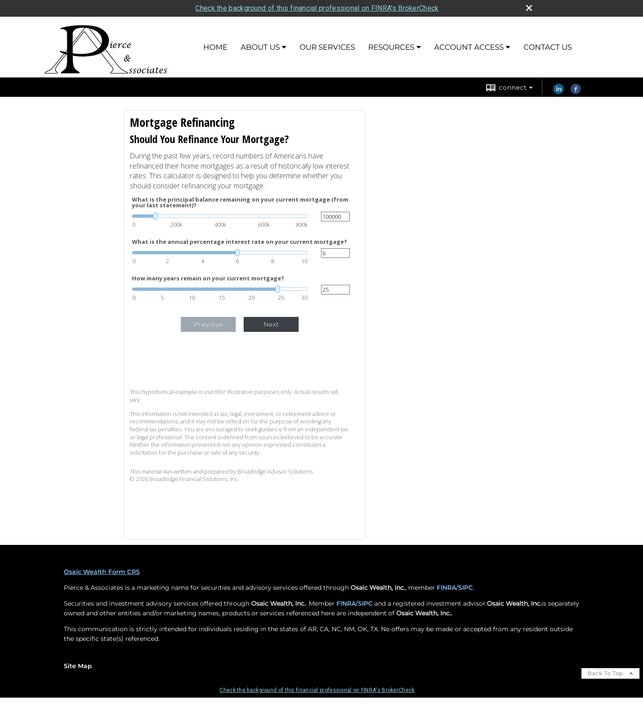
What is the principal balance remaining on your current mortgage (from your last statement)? (240, 202)
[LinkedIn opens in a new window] (558, 92)
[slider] (220, 216)
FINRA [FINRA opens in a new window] (446, 588)
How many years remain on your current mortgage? (208, 278)
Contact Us (547, 47)
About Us (260, 47)
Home (215, 47)
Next (271, 324)
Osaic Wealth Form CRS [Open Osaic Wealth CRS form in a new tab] (102, 572)
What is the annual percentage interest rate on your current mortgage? (239, 242)
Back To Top (610, 673)
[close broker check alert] (529, 7)
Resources (391, 47)
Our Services (327, 47)
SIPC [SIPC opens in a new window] (465, 588)
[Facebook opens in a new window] (575, 92)
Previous (208, 324)
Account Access (469, 47)
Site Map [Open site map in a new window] (78, 666)
